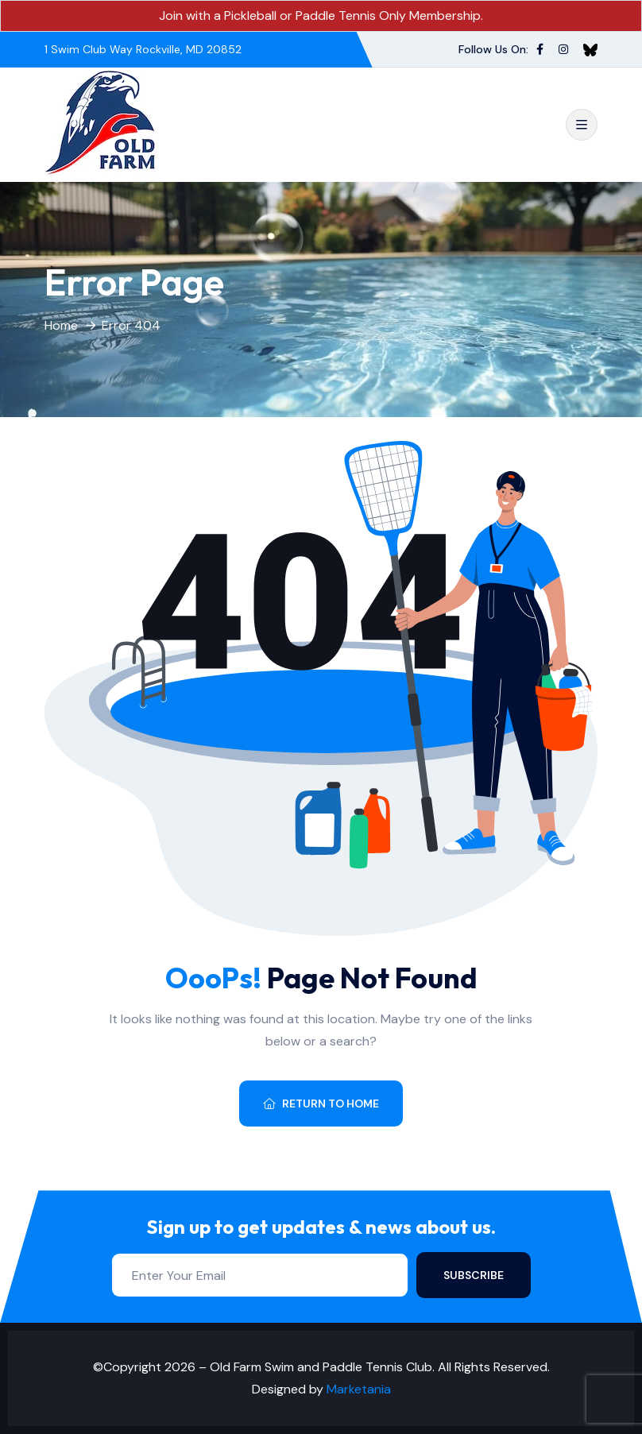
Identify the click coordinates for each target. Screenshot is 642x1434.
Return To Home (321, 1103)
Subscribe (473, 1275)
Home (61, 325)
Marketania (359, 1389)
